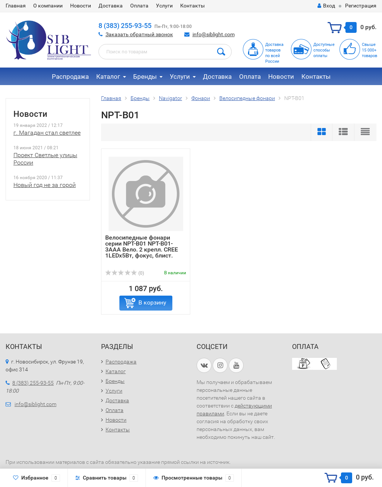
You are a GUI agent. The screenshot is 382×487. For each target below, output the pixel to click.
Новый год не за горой (44, 184)
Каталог (108, 76)
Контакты (192, 6)
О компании (48, 6)
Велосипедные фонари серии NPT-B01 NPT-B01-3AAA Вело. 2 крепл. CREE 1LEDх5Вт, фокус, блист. (141, 246)
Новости (80, 6)
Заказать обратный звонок (139, 34)
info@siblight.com (213, 34)
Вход (326, 6)
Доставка (110, 6)
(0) (124, 273)
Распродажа (70, 76)
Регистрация (360, 6)
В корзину (152, 302)
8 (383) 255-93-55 (124, 25)
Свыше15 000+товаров (369, 50)
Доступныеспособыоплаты (324, 50)
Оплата (139, 6)
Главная (16, 6)
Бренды (145, 76)
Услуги (164, 6)
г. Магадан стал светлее (47, 132)
